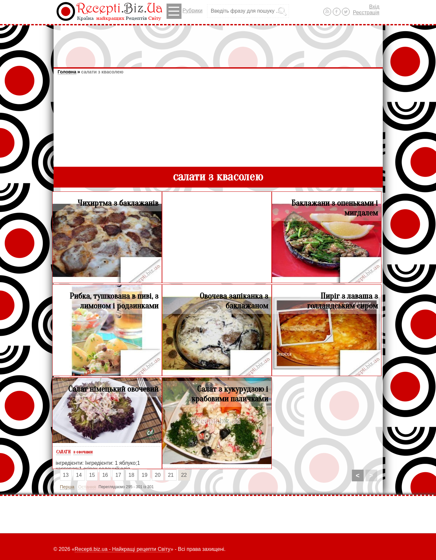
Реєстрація (366, 12)
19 (144, 475)
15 (92, 475)
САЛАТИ (63, 452)
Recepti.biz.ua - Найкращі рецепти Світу (122, 549)
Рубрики (185, 11)
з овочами (83, 452)
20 (158, 475)
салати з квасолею (102, 71)
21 (171, 475)
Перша (67, 486)
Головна (67, 71)
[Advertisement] (218, 43)
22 (184, 475)
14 (79, 475)
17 (118, 475)
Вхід (374, 6)
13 (66, 475)
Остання (87, 486)
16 (105, 475)
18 (131, 475)
